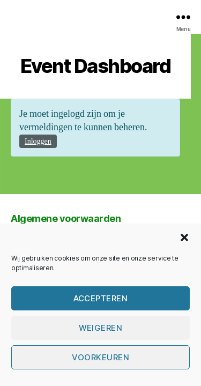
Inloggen (38, 141)
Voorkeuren (101, 357)
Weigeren (101, 328)
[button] (184, 237)
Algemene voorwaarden (66, 218)
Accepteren (100, 298)
